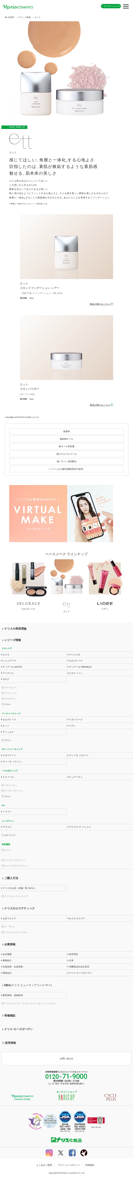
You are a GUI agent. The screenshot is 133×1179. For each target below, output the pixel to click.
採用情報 (9, 1042)
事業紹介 (6, 960)
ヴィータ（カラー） (79, 755)
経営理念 (73, 954)
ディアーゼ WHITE (11, 667)
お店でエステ (8, 918)
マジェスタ (74, 654)
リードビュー (9, 687)
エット (5, 725)
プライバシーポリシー (68, 1165)
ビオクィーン (75, 673)
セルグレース (75, 660)
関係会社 (6, 973)
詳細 (66, 260)
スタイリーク (75, 719)
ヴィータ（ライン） (12, 761)
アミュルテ (7, 732)
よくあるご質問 (44, 1165)
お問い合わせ (66, 1058)
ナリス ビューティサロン (15, 932)
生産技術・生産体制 (12, 966)
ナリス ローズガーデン (80, 973)
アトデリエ (7, 673)
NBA (27, 985)
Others (6, 704)
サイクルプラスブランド (14, 866)
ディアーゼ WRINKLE (80, 667)
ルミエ (6, 850)
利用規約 (89, 1165)
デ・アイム (8, 926)
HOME (11, 17)
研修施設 (8, 1015)
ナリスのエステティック (18, 908)
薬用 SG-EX (9, 835)
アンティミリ (9, 693)
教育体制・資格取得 (12, 995)
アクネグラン (9, 699)
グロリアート (8, 755)
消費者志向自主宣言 (79, 966)
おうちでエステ (76, 918)
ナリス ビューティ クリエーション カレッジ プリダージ (29, 1003)
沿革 (71, 960)
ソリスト (6, 811)
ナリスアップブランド (13, 860)
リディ (72, 725)
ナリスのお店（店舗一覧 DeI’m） (18, 888)
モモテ (5, 679)
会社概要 (6, 954)
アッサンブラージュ (12, 791)
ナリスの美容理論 (14, 628)
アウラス (6, 827)
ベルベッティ (9, 785)
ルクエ (5, 654)
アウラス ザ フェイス (79, 827)
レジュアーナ (8, 660)
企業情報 (8, 944)
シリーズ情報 (11, 640)
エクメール (7, 777)
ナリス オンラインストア (15, 896)
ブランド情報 (24, 17)
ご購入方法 (10, 878)
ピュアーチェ (75, 777)
